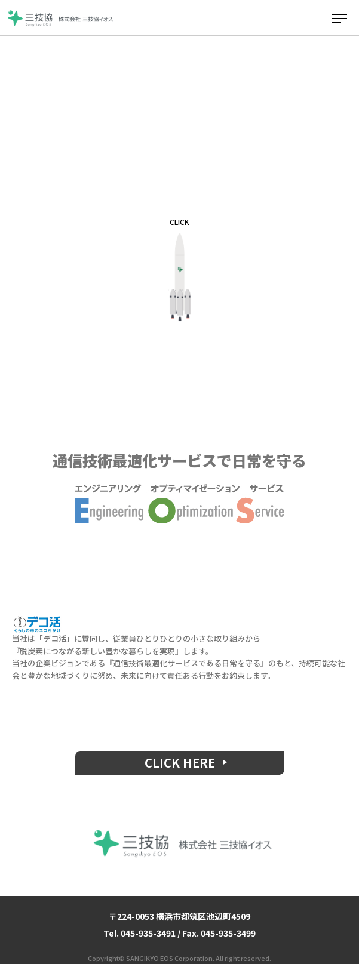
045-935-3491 (148, 933)
